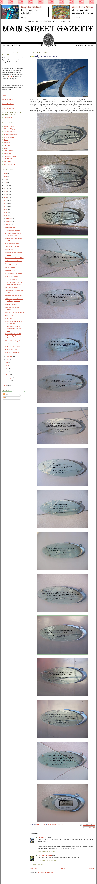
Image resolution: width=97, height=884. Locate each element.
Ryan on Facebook (8, 104)
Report (6, 148)
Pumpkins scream (10, 270)
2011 (5, 206)
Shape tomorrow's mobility (13, 346)
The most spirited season (13, 230)
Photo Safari (91, 827)
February (8, 378)
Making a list (9, 249)
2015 (5, 194)
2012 (5, 203)
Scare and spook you (11, 276)
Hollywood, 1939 (10, 227)
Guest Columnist (9, 137)
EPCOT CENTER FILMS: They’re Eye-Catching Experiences (13, 336)
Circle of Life (9, 315)
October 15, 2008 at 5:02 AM (46, 851)
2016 (5, 191)
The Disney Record (10, 156)
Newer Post (33, 868)
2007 (5, 385)
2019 (5, 182)
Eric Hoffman (8, 117)
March (8, 375)
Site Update (7, 153)
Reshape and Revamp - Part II (14, 312)
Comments (7, 398)
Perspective (7, 142)
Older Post (92, 868)
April (7, 372)
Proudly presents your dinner (14, 264)
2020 (5, 179)
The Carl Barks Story (11, 279)
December (9, 218)
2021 (5, 176)
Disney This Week (9, 126)
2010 (5, 210)
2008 (5, 216)
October (8, 224)
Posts (6, 394)
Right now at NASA (11, 304)
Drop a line (9, 76)
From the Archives (9, 131)
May (7, 368)
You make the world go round (14, 295)
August (8, 359)
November (9, 221)
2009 (5, 213)
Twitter (4, 95)
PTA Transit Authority (45, 855)
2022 (5, 173)
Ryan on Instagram (8, 108)
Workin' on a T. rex (11, 349)
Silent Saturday (8, 150)
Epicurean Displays (10, 129)
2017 (5, 188)
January (8, 381)
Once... (6, 140)
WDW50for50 (8, 159)
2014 (5, 197)
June (7, 365)
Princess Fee (42, 837)
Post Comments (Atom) (45, 872)
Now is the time (10, 267)
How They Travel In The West (14, 258)
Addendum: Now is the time (13, 261)
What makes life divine (12, 243)
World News (7, 161)
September (9, 356)
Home (63, 868)
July (7, 362)
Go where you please (11, 287)
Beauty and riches (10, 318)
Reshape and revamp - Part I (14, 352)
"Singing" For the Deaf (12, 246)
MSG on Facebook (7, 99)
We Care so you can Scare (13, 273)
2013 (5, 200)
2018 (5, 185)
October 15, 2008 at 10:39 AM (47, 860)
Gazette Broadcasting (10, 134)
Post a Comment (37, 864)
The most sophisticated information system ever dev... (13, 329)
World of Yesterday (9, 164)
